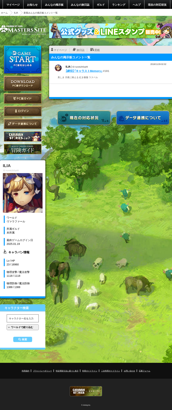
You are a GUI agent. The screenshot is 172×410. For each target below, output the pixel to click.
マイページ (13, 4)
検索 (24, 339)
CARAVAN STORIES (86, 391)
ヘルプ (137, 4)
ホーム (4, 12)
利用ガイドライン (89, 370)
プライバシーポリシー (42, 370)
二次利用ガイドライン (110, 370)
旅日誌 (80, 50)
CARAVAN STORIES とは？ (23, 136)
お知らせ (32, 4)
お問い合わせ (129, 370)
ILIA (16, 12)
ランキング (118, 4)
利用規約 (25, 370)
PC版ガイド (23, 98)
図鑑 (97, 50)
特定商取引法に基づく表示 (67, 370)
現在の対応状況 (157, 4)
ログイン (23, 111)
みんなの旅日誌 (80, 4)
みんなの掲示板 (54, 4)
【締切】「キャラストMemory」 (84, 71)
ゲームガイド (23, 149)
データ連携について (23, 124)
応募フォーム (144, 370)
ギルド (101, 4)
